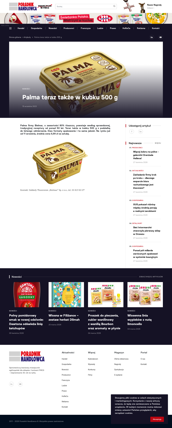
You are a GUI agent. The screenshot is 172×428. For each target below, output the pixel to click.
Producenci (69, 28)
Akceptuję (157, 419)
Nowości (53, 28)
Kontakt (156, 28)
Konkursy (91, 370)
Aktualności (138, 171)
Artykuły (27, 37)
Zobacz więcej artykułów (151, 277)
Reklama (141, 28)
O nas (143, 359)
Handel (21, 28)
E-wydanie (118, 375)
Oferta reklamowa (121, 359)
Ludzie (100, 28)
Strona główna (15, 37)
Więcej (158, 143)
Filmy (90, 375)
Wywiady (91, 364)
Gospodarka (36, 28)
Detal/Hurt (137, 223)
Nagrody (117, 364)
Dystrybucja (119, 370)
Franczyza (86, 28)
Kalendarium (93, 359)
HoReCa (126, 28)
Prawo (113, 28)
